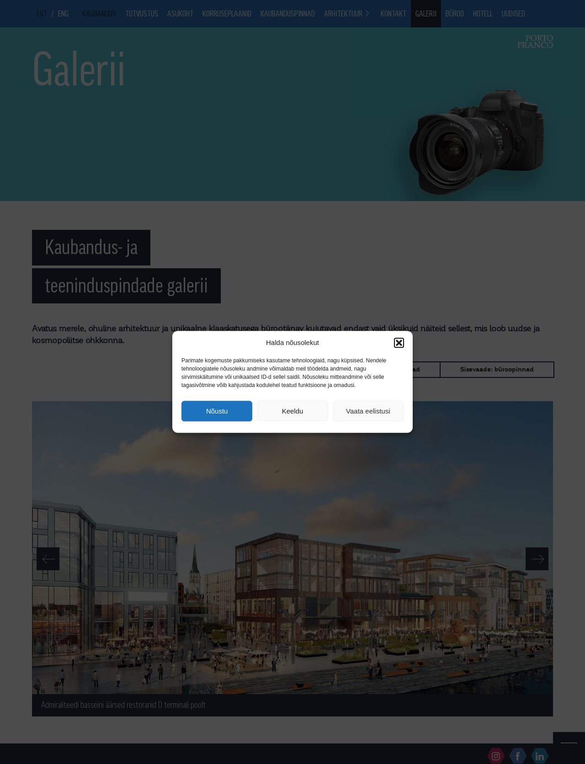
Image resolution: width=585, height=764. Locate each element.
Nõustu (217, 411)
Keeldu (292, 411)
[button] (399, 342)
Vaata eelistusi (368, 411)
